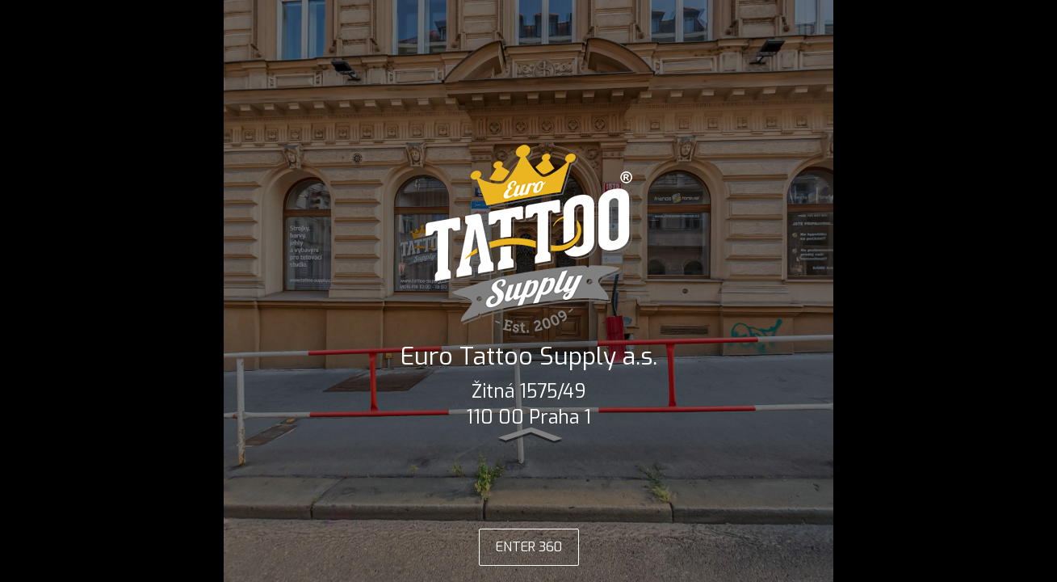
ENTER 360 (529, 546)
